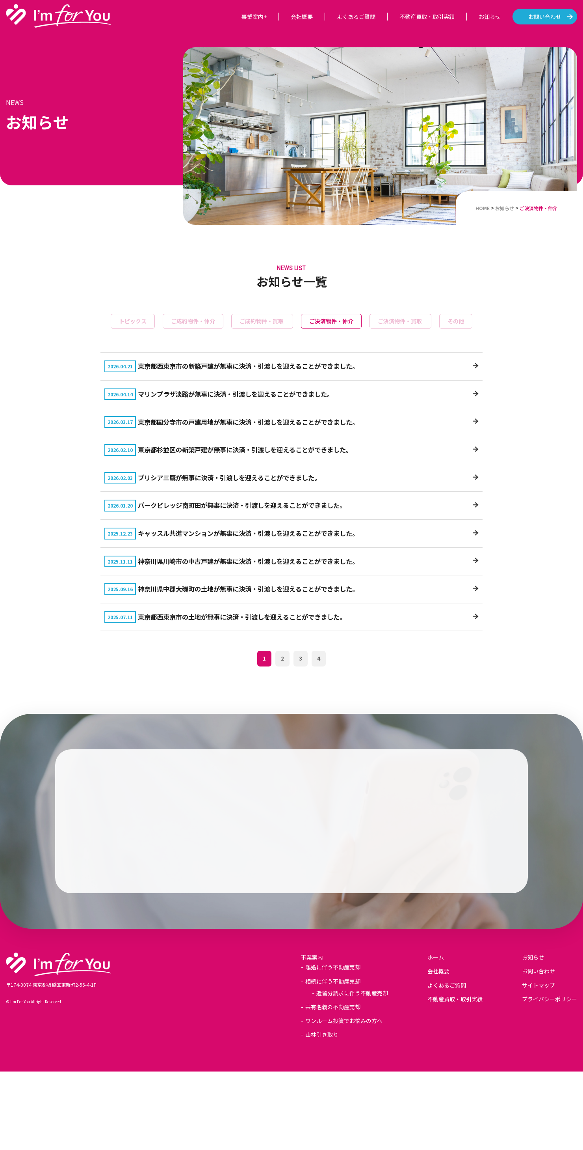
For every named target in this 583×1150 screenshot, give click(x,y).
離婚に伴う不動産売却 (332, 1046)
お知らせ (490, 17)
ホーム (435, 1036)
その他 (455, 321)
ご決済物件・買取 (400, 321)
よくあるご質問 (356, 17)
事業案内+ (254, 17)
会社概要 (302, 17)
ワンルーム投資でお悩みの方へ (343, 1099)
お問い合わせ (544, 17)
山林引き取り (321, 1113)
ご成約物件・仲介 (193, 321)
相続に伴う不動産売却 (332, 1060)
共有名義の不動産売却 (332, 1086)
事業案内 (312, 1036)
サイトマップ (538, 1064)
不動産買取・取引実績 (427, 17)
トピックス (133, 321)
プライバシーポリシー (549, 1077)
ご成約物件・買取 (262, 321)
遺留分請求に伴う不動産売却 (352, 1071)
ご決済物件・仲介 (331, 321)
